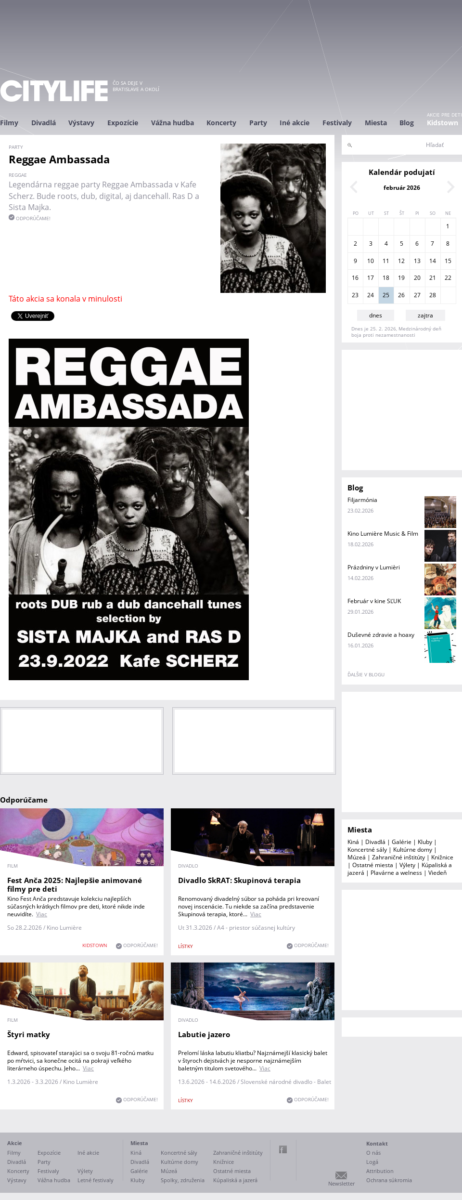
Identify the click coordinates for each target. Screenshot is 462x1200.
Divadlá (43, 122)
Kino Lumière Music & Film (382, 533)
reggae (18, 174)
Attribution (380, 1170)
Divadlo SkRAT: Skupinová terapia (239, 880)
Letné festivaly (95, 1180)
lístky (185, 946)
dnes (375, 315)
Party (258, 122)
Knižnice (442, 857)
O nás (373, 1152)
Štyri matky (28, 1034)
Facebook (283, 1149)
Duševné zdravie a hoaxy (380, 635)
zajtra (425, 315)
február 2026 (402, 188)
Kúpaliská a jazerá (235, 1180)
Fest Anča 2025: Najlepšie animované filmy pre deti (74, 884)
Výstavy (81, 122)
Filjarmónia (362, 500)
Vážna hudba (172, 122)
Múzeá (356, 857)
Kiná (353, 842)
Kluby (425, 842)
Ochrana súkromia (389, 1180)
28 (432, 295)
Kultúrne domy (412, 849)
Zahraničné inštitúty (398, 857)
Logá (372, 1161)
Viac (41, 914)
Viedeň (437, 873)
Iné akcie (294, 122)
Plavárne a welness (396, 873)
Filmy (9, 122)
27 (417, 295)
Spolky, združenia (183, 1180)
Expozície (122, 122)
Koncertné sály (367, 849)
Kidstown (442, 122)
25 (386, 295)
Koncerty (221, 122)
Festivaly (337, 122)
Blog (406, 122)
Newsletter (341, 1183)
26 (401, 295)
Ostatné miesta (372, 865)
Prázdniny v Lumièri (373, 567)
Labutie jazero (204, 1034)
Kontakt (377, 1143)
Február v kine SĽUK (374, 601)
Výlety (407, 865)
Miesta (376, 122)
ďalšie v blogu (366, 674)
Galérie (401, 842)
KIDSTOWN (94, 945)
